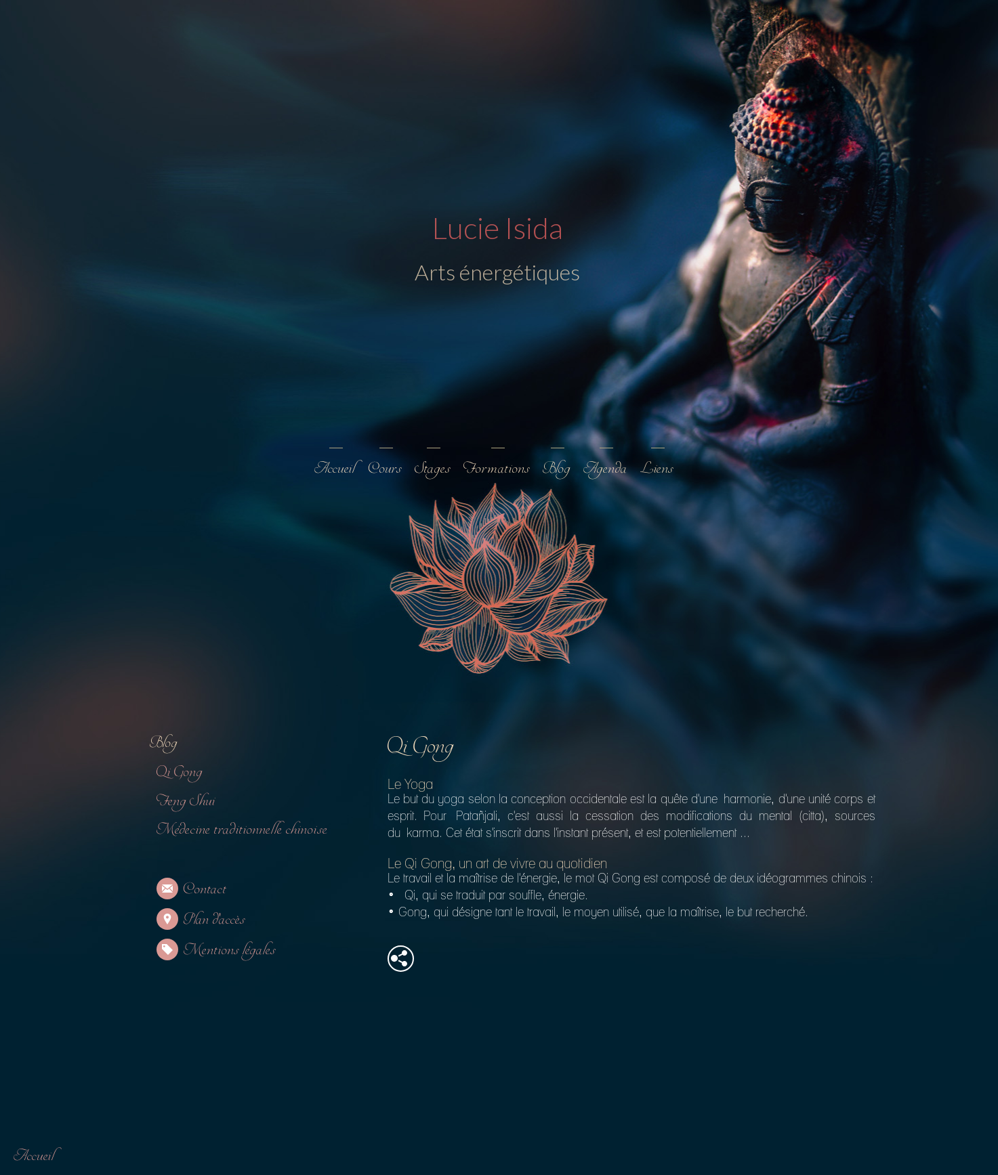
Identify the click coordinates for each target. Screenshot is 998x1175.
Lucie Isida (496, 227)
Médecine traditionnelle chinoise (242, 829)
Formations (496, 468)
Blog (556, 468)
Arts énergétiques (496, 272)
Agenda (605, 468)
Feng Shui (186, 801)
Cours (385, 468)
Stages (432, 468)
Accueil (334, 468)
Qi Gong (179, 772)
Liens (656, 468)
